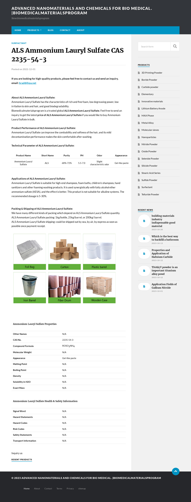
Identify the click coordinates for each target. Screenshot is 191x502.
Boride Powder (149, 79)
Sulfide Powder (149, 180)
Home (18, 30)
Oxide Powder (149, 151)
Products (33, 30)
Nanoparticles (149, 137)
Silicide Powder (149, 165)
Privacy (70, 488)
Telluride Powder (150, 194)
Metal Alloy (148, 122)
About (81, 30)
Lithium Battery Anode (153, 108)
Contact (65, 30)
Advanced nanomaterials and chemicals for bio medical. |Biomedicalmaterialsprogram (81, 10)
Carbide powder (150, 86)
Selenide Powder (150, 158)
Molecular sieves (150, 129)
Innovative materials (152, 101)
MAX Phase (148, 115)
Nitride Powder (150, 144)
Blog (51, 30)
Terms (59, 488)
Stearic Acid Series (151, 172)
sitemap (82, 488)
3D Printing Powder (152, 72)
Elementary (147, 94)
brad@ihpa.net (27, 83)
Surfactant (18, 43)
